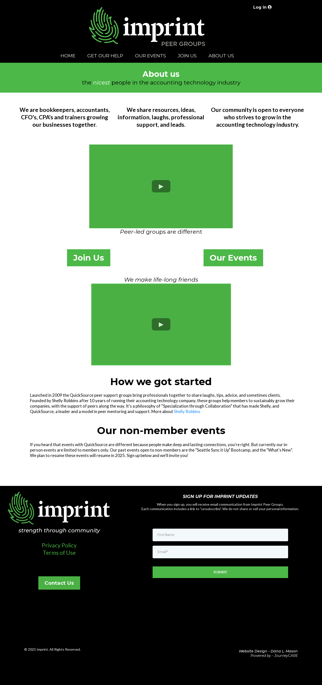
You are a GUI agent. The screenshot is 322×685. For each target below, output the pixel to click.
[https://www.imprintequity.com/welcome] (147, 31)
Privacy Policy (59, 545)
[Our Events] (233, 257)
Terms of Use (59, 552)
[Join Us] (88, 257)
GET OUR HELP (105, 56)
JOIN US (187, 56)
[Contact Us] (59, 583)
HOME (68, 56)
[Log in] (262, 7)
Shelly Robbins (187, 411)
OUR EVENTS (150, 56)
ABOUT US (221, 56)
